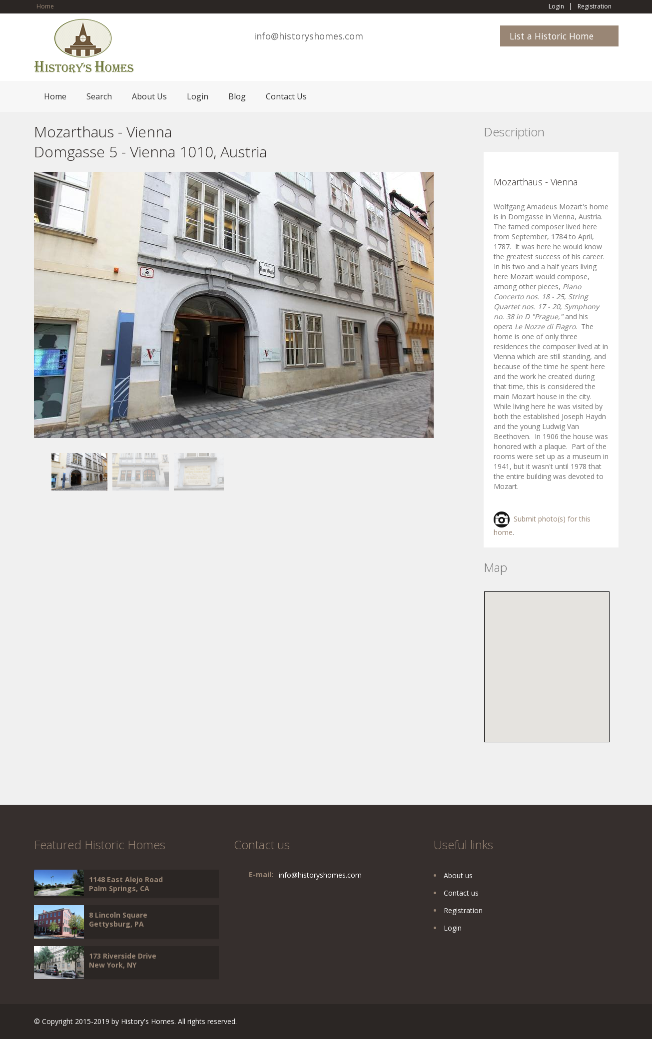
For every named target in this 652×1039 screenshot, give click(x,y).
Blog (237, 96)
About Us (149, 96)
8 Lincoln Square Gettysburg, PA (118, 919)
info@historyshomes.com (308, 36)
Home (45, 6)
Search (99, 96)
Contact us (461, 893)
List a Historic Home (552, 36)
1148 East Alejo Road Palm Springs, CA (126, 884)
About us (458, 875)
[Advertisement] (114, 560)
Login (556, 6)
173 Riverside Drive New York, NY (122, 960)
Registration (595, 6)
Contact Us (286, 96)
